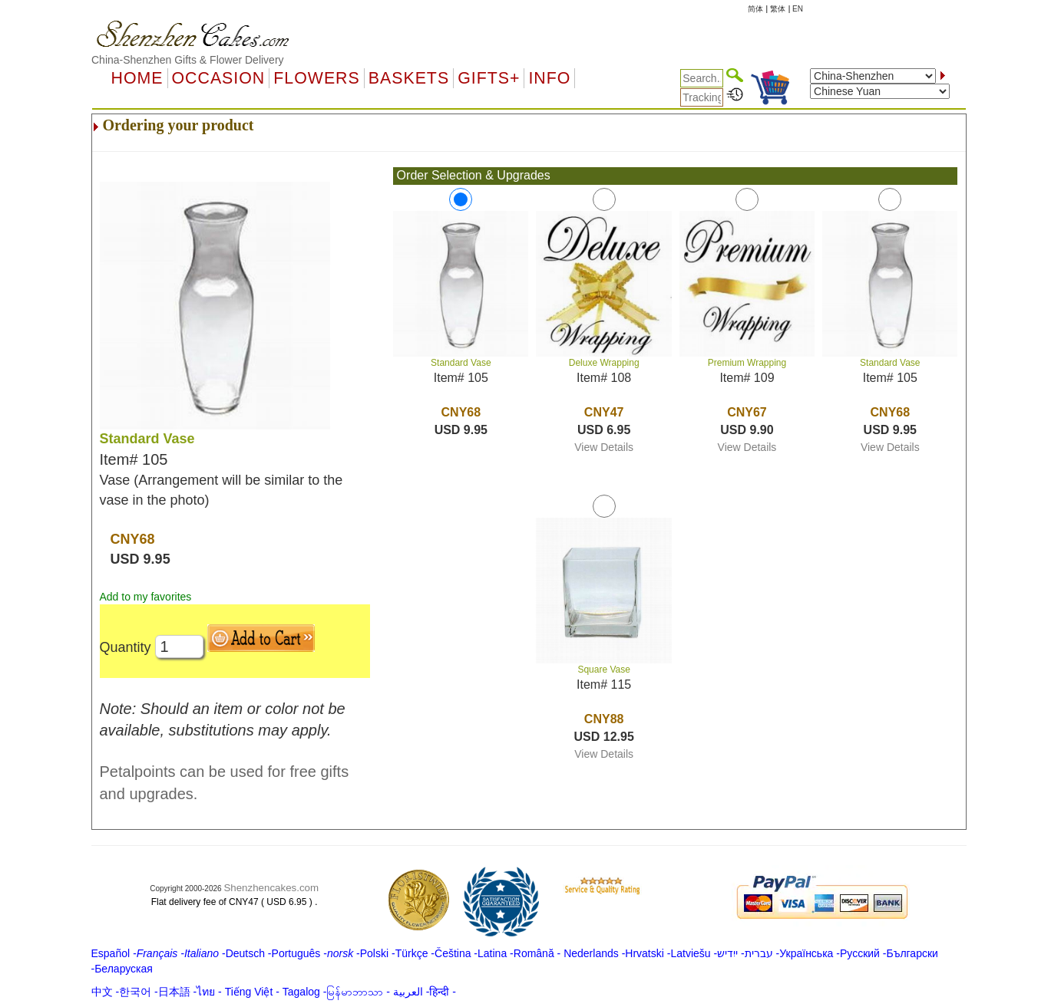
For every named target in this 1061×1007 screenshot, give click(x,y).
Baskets (409, 78)
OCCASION (219, 78)
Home (137, 78)
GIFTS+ (489, 78)
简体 (755, 9)
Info (549, 78)
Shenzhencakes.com (271, 887)
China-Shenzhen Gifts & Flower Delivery (187, 60)
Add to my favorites (146, 597)
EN (797, 9)
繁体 (777, 9)
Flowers (316, 78)
